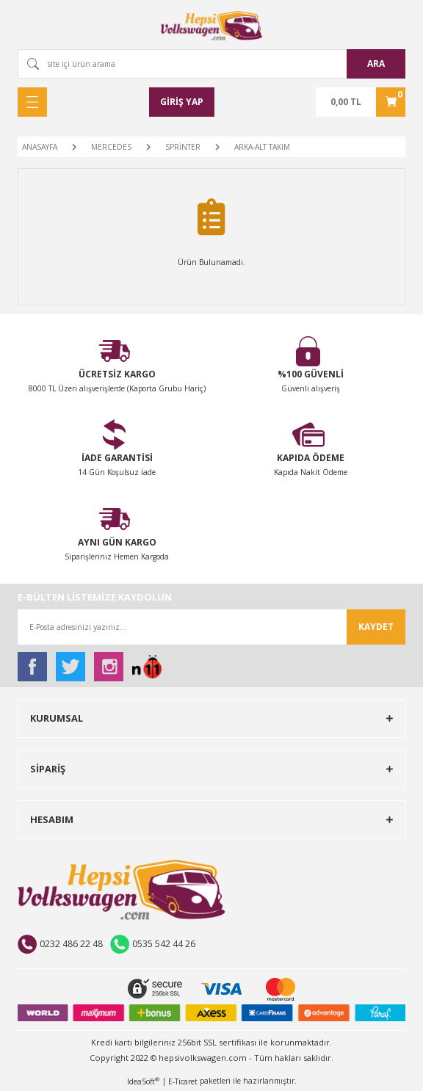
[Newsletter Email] (211, 627)
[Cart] (360, 102)
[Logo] (211, 25)
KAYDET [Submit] (376, 626)
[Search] (211, 64)
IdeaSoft (143, 1081)
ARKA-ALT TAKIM (262, 147)
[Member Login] (181, 102)
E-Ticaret (183, 1081)
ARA (376, 63)
